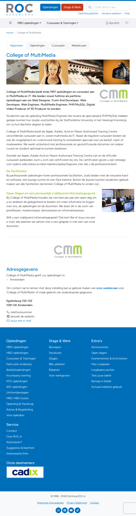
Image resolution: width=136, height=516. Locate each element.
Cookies (94, 502)
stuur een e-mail (18, 320)
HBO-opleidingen (17, 352)
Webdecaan (79, 45)
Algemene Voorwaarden (50, 502)
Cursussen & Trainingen (61, 23)
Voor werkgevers (59, 375)
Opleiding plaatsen (88, 13)
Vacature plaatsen (111, 13)
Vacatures (55, 352)
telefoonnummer (19, 312)
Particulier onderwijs (19, 364)
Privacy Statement (77, 502)
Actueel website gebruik (106, 387)
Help (127, 13)
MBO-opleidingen (17, 347)
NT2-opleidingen (17, 381)
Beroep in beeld (101, 381)
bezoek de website (20, 316)
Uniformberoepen (17, 392)
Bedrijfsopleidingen (18, 369)
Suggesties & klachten (20, 448)
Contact (11, 430)
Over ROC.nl (14, 436)
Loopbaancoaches (102, 369)
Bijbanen (54, 369)
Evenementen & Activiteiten (109, 358)
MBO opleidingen (28, 23)
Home (9, 32)
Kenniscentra (99, 347)
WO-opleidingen (16, 387)
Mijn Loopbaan (100, 364)
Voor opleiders (15, 415)
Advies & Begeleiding (19, 409)
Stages (53, 358)
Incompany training (18, 375)
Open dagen (99, 352)
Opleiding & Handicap (20, 404)
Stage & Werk (72, 7)
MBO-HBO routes (17, 398)
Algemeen (16, 45)
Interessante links (17, 453)
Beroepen (55, 347)
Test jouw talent (101, 375)
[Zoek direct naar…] (108, 7)
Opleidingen (50, 7)
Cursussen (58, 45)
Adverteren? (14, 442)
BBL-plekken (57, 364)
